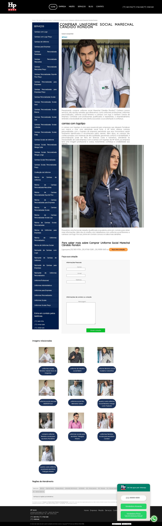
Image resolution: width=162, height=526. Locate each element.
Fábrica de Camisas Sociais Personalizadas (45, 224)
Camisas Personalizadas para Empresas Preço (45, 91)
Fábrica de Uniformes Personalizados (45, 239)
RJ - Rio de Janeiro (112, 488)
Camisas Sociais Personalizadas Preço (45, 166)
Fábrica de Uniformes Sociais (44, 245)
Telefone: (74, 281)
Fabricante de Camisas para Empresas (45, 267)
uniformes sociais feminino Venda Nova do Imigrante (48, 371)
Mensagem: (76, 312)
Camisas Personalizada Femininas (45, 53)
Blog (91, 6)
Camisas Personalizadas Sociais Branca (45, 111)
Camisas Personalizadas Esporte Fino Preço (45, 76)
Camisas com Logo (41, 32)
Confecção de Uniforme (42, 172)
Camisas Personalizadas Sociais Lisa (45, 118)
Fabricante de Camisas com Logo (45, 251)
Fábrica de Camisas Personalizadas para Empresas (45, 201)
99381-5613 (150, 7)
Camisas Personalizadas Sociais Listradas (45, 126)
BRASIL (42, 488)
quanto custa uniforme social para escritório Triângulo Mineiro (48, 469)
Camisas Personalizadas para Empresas (45, 83)
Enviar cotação (96, 330)
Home (53, 7)
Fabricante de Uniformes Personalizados (45, 274)
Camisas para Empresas (42, 47)
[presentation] (79, 291)
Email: (74, 274)
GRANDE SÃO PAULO (71, 488)
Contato (100, 6)
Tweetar (64, 37)
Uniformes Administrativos (43, 285)
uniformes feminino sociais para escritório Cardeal (106, 436)
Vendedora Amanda (133, 506)
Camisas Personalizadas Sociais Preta (45, 133)
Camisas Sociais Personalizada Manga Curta (45, 146)
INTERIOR (81, 488)
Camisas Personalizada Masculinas (45, 60)
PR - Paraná (101, 488)
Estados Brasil (59, 488)
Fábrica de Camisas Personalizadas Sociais (45, 209)
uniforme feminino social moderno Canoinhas (106, 370)
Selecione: (35, 488)
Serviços (82, 6)
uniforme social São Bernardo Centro (77, 402)
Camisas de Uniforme (41, 42)
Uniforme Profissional (41, 280)
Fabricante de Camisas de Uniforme (45, 259)
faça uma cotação (118, 249)
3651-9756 (129, 7)
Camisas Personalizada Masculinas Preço (45, 68)
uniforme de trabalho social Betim (77, 370)
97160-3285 (139, 7)
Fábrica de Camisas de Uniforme (45, 179)
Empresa (62, 6)
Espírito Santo (50, 488)
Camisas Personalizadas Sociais (45, 97)
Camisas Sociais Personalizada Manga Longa (45, 153)
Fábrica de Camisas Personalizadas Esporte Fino (45, 194)
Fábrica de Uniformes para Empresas (45, 231)
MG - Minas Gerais (91, 488)
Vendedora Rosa (133, 515)
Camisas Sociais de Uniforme (44, 140)
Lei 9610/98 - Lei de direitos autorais (68, 503)
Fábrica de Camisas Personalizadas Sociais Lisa (45, 216)
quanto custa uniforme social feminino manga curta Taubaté (106, 403)
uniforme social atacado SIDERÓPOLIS (48, 402)
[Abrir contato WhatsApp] (154, 519)
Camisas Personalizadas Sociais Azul (45, 103)
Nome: (74, 268)
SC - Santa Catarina (38, 491)
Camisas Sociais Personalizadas (45, 160)
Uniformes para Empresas (43, 290)
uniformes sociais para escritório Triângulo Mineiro (77, 436)
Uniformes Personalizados (43, 295)
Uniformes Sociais (40, 300)
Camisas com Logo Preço (43, 37)
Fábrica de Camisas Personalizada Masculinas (45, 186)
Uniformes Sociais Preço (42, 305)
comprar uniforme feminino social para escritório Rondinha (48, 436)
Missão (72, 6)
